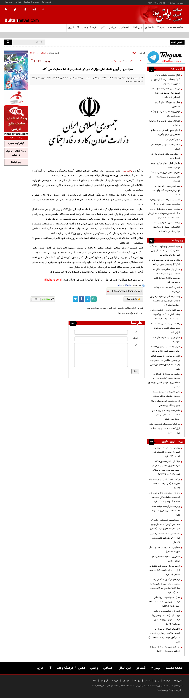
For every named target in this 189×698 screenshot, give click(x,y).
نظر (136, 344)
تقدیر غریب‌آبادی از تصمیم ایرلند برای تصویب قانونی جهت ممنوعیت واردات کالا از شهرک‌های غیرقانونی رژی (165, 362)
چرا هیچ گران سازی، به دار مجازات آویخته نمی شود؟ (165, 649)
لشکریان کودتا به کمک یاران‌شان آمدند (166, 559)
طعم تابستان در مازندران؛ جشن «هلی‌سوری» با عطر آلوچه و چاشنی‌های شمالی (166, 415)
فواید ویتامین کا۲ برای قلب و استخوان (167, 104)
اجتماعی (128, 60)
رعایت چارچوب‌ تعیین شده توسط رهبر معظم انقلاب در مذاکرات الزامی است (165, 328)
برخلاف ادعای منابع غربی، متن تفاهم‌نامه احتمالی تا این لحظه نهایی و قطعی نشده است (166, 227)
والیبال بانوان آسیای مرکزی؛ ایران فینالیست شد (165, 165)
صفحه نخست (175, 28)
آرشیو (157, 680)
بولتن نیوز (127, 171)
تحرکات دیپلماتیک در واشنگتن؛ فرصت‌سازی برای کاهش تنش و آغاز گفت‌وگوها (164, 602)
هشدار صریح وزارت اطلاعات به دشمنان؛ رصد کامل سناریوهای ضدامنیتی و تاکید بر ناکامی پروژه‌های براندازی (164, 380)
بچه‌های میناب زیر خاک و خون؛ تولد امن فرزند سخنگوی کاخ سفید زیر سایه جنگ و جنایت (164, 497)
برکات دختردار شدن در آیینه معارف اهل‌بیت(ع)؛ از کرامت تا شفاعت (164, 484)
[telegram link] (87, 299)
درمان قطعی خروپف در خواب (16, 153)
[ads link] (166, 57)
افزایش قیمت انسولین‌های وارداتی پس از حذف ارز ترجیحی (165, 403)
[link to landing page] (166, 15)
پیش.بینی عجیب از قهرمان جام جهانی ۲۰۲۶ (166, 339)
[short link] (127, 291)
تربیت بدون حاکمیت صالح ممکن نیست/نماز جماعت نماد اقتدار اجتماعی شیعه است (166, 93)
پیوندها (27, 2)
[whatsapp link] (94, 299)
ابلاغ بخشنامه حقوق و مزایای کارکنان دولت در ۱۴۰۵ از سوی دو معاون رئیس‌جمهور (165, 79)
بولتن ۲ (161, 28)
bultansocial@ (53, 280)
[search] (8, 42)
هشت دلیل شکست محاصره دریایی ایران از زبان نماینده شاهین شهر (164, 538)
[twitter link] (75, 299)
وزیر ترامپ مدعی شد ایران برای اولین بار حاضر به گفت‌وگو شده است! (166, 190)
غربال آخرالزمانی (173, 139)
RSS (94, 680)
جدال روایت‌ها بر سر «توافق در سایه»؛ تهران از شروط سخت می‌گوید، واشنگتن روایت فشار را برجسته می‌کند (166, 276)
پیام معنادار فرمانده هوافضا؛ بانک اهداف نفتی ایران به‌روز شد (165, 511)
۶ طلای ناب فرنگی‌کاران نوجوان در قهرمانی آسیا (165, 156)
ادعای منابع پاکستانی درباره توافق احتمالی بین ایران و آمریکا (165, 132)
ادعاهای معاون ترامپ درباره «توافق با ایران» (164, 123)
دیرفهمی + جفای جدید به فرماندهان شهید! (164, 549)
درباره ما (36, 2)
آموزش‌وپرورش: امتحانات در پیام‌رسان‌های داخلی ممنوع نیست (142, 42)
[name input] (101, 332)
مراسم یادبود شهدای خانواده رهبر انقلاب (165, 147)
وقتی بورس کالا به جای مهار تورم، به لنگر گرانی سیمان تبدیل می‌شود (164, 262)
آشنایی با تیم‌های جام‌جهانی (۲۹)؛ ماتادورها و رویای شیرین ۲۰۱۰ (165, 202)
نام (137, 331)
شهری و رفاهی (117, 60)
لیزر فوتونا (16, 162)
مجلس (120, 285)
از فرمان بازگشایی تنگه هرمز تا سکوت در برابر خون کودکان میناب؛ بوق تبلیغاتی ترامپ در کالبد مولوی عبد (165, 586)
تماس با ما (46, 2)
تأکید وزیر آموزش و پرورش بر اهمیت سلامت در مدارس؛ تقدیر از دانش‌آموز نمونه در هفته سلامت (164, 635)
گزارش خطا (133, 299)
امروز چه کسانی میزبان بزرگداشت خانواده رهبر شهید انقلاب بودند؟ (165, 349)
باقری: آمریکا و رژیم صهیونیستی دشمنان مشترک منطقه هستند (166, 394)
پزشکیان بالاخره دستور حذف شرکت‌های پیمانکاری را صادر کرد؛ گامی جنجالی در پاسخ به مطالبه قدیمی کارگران (165, 468)
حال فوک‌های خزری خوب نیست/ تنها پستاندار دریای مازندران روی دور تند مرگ (164, 177)
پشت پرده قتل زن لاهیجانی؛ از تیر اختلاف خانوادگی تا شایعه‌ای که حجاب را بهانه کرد (165, 301)
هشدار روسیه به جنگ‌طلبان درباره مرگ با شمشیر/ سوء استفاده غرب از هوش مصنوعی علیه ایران (164, 213)
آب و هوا (8, 2)
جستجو (148, 680)
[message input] (101, 355)
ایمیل (135, 338)
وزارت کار (127, 285)
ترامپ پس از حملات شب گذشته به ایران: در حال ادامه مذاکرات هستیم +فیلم (164, 570)
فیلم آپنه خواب (16, 144)
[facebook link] (81, 299)
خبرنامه (18, 2)
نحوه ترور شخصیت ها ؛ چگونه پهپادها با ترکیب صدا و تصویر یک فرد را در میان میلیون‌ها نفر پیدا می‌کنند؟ (165, 617)
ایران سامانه (163, 690)
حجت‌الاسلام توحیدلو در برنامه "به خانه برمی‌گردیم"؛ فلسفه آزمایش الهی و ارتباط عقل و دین (165, 251)
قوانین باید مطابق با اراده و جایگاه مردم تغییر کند (165, 114)
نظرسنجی (126, 680)
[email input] (101, 339)
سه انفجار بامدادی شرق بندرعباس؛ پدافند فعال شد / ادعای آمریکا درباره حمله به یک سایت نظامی (165, 314)
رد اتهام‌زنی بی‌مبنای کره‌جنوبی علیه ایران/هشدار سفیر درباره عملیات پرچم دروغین (164, 428)
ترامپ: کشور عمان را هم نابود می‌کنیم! (167, 289)
